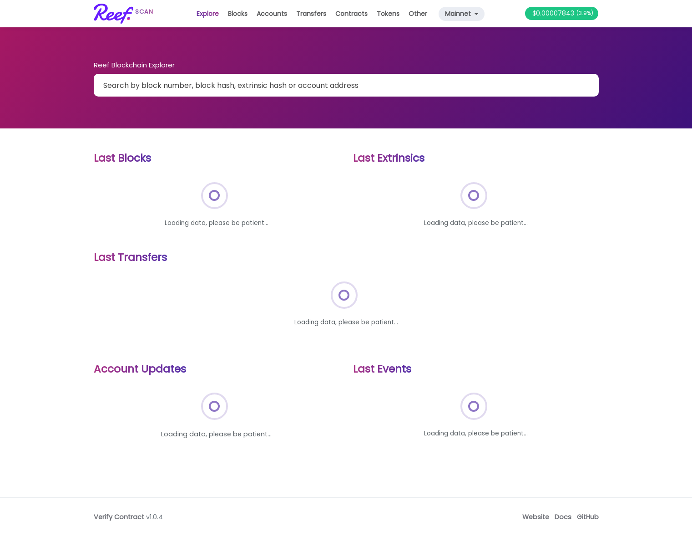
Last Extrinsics (388, 158)
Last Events (382, 369)
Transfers (311, 13)
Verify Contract (119, 517)
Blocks (238, 13)
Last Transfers (130, 257)
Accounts (272, 13)
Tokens (388, 13)
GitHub (588, 517)
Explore (208, 13)
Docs (563, 517)
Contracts (351, 13)
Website (535, 517)
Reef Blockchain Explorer (134, 64)
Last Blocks (122, 158)
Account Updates (140, 369)
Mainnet (459, 13)
